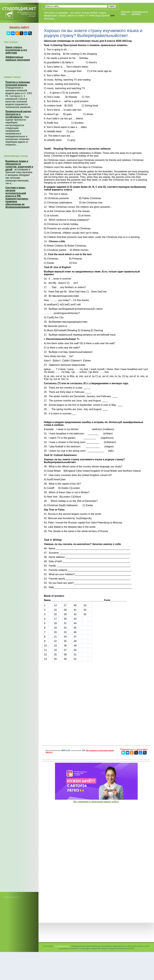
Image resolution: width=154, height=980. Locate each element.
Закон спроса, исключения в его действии (16, 50)
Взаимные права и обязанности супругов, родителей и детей (19, 165)
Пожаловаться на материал (140, 12)
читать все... (49, 18)
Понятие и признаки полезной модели (17, 83)
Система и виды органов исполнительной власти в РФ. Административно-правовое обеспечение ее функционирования (17, 197)
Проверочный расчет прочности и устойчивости (18, 114)
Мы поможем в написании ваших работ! (96, 801)
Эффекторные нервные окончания (17, 58)
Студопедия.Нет (62, 946)
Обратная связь (125, 12)
